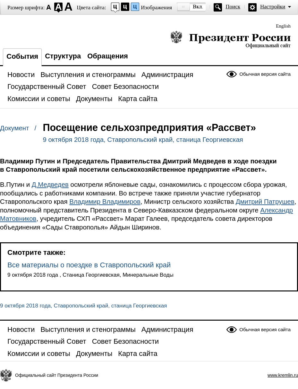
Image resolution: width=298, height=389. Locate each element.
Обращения (107, 56)
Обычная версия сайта (265, 74)
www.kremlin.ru (283, 375)
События (22, 56)
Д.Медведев (50, 184)
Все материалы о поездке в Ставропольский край (89, 265)
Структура (63, 56)
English (283, 26)
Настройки (272, 7)
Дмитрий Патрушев (265, 201)
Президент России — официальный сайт (230, 39)
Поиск (233, 7)
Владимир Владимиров (104, 201)
